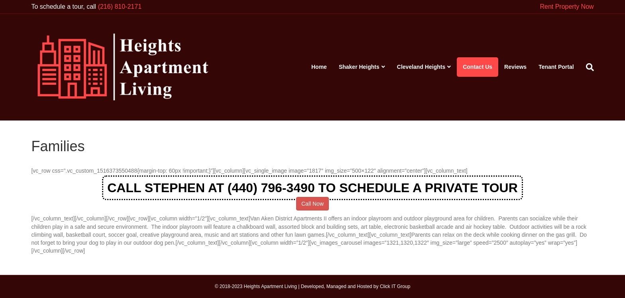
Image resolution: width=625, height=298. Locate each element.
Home (319, 67)
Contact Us (477, 67)
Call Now (312, 204)
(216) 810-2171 (120, 6)
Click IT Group (395, 286)
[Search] (587, 67)
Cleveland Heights (421, 67)
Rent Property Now (567, 6)
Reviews (515, 67)
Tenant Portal (556, 67)
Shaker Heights (359, 67)
